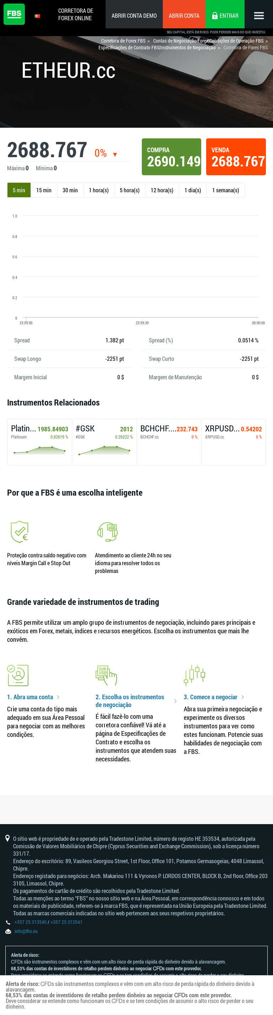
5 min (19, 190)
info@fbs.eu (26, 931)
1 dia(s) (192, 190)
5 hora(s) (130, 190)
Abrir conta (184, 15)
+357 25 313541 (66, 922)
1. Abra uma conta (30, 697)
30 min (70, 190)
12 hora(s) (162, 190)
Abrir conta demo (134, 15)
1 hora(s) (99, 190)
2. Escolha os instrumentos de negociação (130, 700)
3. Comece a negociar (210, 697)
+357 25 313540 (31, 922)
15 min (44, 190)
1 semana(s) (225, 190)
